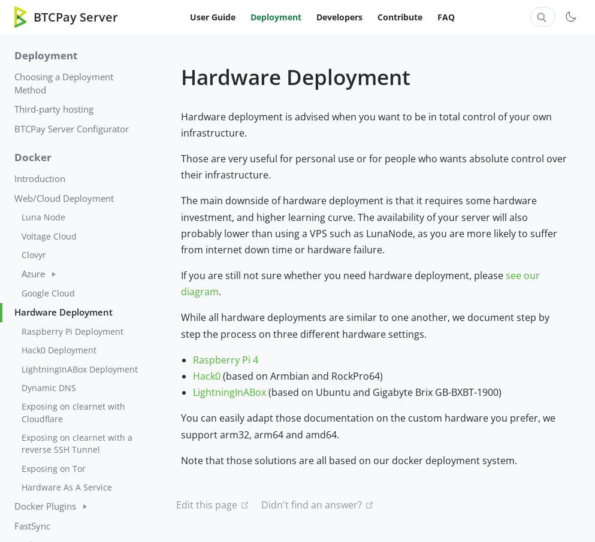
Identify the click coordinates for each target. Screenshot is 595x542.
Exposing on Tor (54, 468)
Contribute (399, 17)
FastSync (32, 526)
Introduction (39, 178)
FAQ (446, 17)
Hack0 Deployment (59, 350)
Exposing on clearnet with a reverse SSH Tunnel (77, 443)
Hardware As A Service (67, 487)
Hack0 (207, 376)
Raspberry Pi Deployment (72, 331)
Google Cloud (48, 293)
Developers (339, 17)
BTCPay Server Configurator (71, 129)
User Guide (212, 17)
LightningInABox (229, 392)
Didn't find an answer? (311, 504)
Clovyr (34, 255)
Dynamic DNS (49, 387)
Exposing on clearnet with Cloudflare (73, 412)
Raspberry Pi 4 (225, 360)
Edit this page (206, 504)
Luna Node (43, 217)
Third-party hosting (53, 109)
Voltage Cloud (49, 236)
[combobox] (542, 16)
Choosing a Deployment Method (63, 83)
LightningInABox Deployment (80, 369)
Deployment (275, 17)
